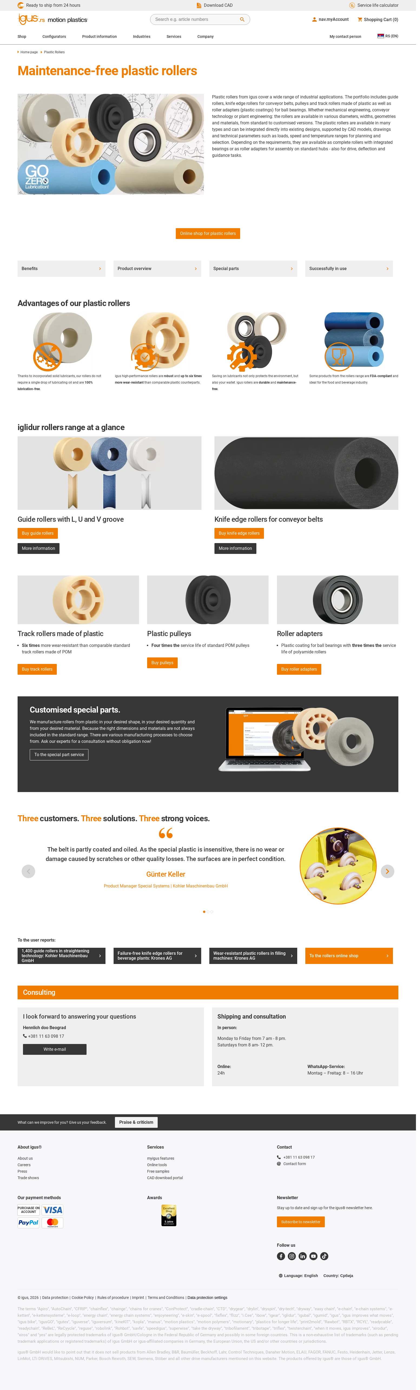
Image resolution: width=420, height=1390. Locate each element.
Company (205, 36)
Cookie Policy (83, 1297)
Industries (141, 36)
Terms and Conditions (166, 1297)
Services (174, 36)
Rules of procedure (113, 1297)
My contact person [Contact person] (345, 36)
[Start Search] (242, 19)
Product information (99, 36)
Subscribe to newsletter (300, 1222)
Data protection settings (207, 1297)
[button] (204, 911)
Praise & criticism (136, 1122)
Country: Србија (338, 1275)
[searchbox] (196, 19)
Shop (22, 36)
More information (38, 548)
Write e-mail (55, 1049)
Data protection (55, 1297)
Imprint (138, 1297)
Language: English (298, 1275)
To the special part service (59, 754)
